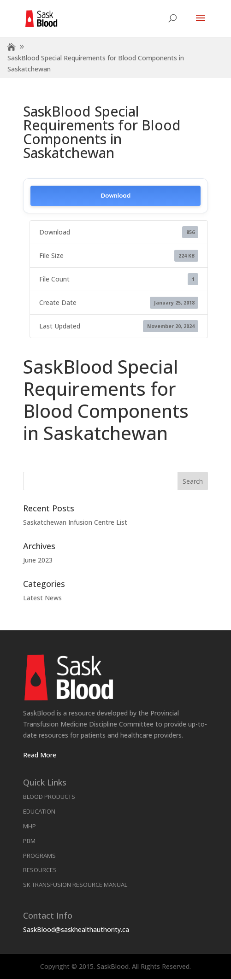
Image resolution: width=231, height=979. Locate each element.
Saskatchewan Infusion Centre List (75, 522)
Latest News (42, 597)
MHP (29, 826)
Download (115, 195)
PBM (29, 841)
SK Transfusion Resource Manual (75, 884)
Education (39, 811)
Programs (39, 855)
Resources (40, 870)
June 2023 (38, 560)
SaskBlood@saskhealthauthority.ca (76, 929)
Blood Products (49, 796)
